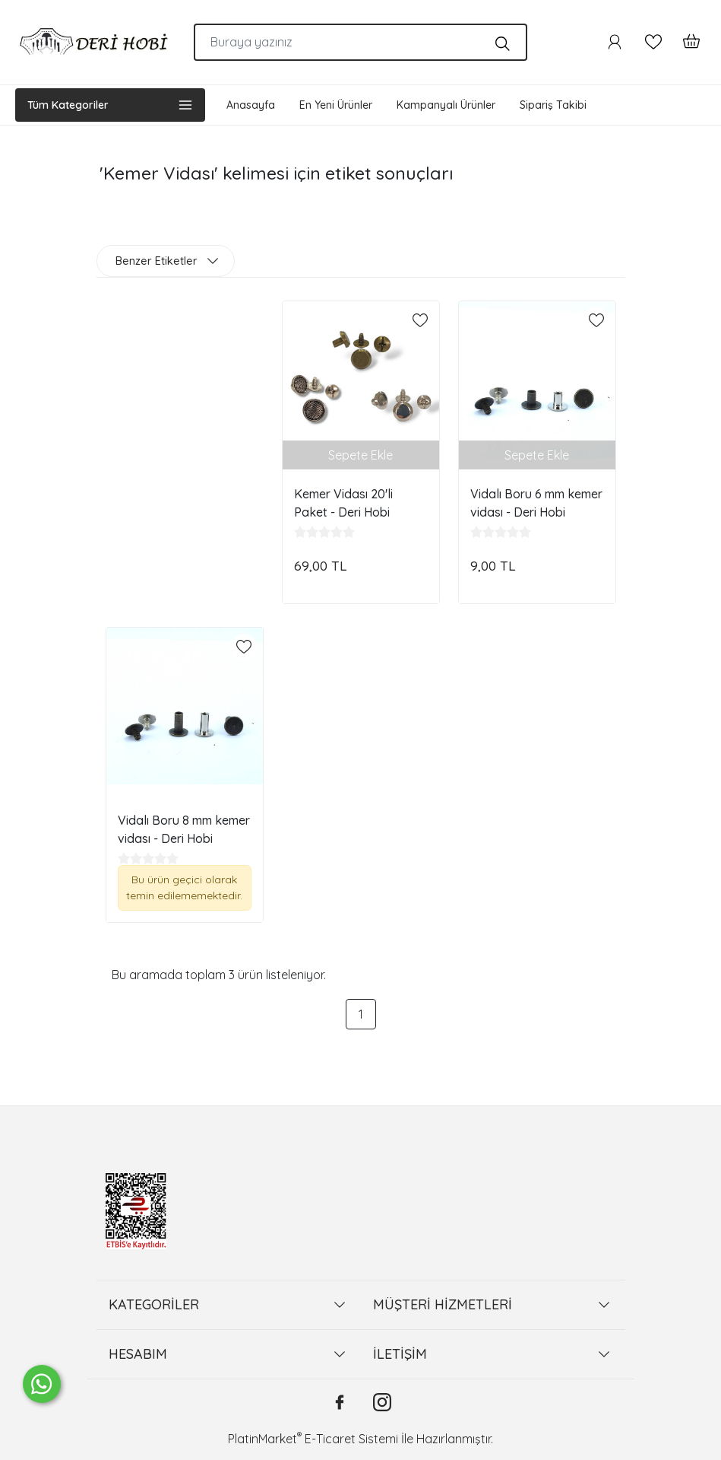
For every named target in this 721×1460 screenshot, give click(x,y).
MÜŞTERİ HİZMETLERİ (442, 1304)
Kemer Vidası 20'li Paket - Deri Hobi (343, 503)
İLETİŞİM (400, 1354)
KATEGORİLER (154, 1304)
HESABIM (138, 1354)
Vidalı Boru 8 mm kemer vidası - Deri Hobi (184, 829)
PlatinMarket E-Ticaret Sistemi (313, 1438)
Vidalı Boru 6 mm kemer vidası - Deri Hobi (536, 503)
